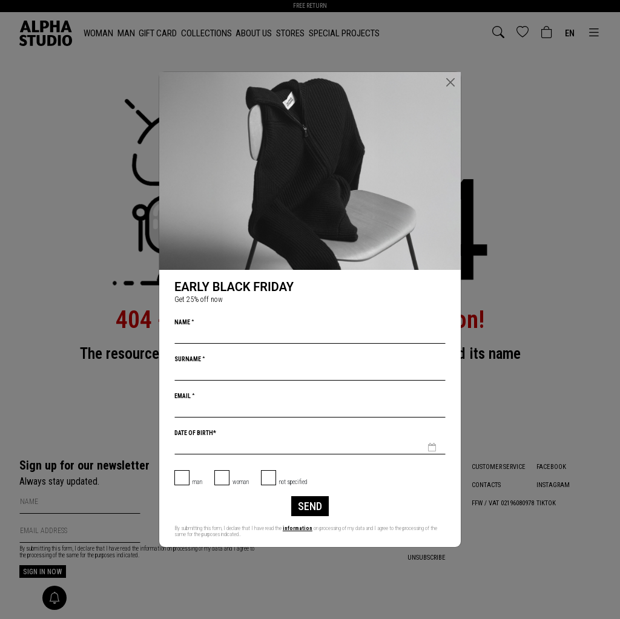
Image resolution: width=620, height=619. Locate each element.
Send (310, 506)
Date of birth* (195, 433)
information (297, 528)
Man (197, 482)
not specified (293, 482)
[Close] (450, 82)
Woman (240, 482)
